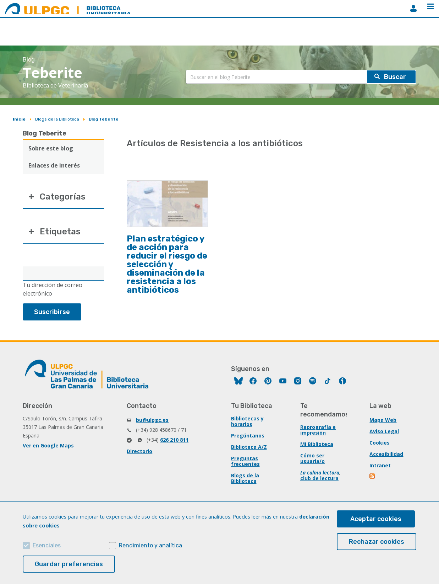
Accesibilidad (386, 454)
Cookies (379, 442)
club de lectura (319, 478)
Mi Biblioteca (316, 444)
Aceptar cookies (375, 519)
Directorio (139, 451)
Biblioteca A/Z (249, 447)
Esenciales (47, 545)
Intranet (380, 465)
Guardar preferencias (69, 564)
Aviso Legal (384, 431)
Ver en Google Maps (48, 445)
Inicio (19, 119)
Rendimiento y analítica (150, 545)
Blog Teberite (104, 119)
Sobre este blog (50, 148)
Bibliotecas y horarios (247, 421)
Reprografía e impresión (318, 430)
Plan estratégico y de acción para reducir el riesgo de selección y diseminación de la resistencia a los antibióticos (167, 264)
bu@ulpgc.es (152, 419)
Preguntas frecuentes (245, 461)
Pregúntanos (247, 435)
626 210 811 (174, 439)
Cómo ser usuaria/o (312, 458)
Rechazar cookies (376, 542)
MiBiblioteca (413, 8)
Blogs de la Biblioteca (57, 119)
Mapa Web (382, 419)
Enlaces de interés (54, 165)
